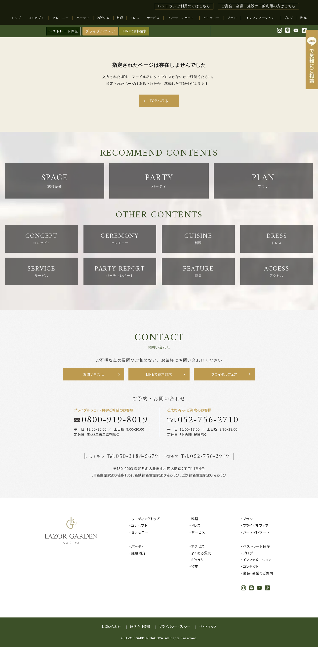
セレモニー (139, 532)
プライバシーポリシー (175, 626)
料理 (195, 518)
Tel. (203, 420)
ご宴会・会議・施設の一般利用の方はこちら (258, 6)
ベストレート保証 (256, 546)
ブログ (248, 552)
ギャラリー (199, 559)
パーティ (137, 546)
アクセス (198, 546)
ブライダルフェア (100, 31)
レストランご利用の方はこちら (184, 6)
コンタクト (251, 566)
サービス (198, 532)
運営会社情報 (140, 626)
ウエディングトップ (145, 518)
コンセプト (139, 525)
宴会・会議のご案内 (258, 573)
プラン (248, 518)
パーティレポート (256, 532)
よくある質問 (201, 552)
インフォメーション (257, 559)
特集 (195, 566)
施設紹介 (138, 552)
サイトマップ (208, 626)
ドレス (196, 525)
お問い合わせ (111, 626)
